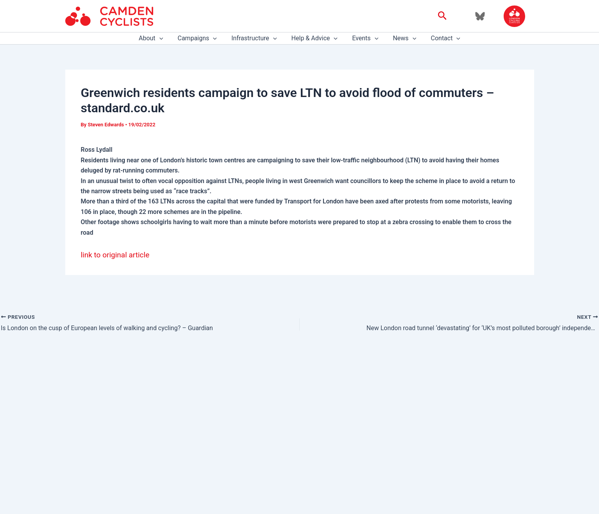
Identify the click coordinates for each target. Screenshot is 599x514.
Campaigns (201, 38)
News (400, 38)
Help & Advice (314, 38)
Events (363, 38)
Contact (439, 38)
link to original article (115, 254)
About (157, 38)
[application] (166, 38)
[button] (442, 16)
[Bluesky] (480, 16)
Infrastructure (256, 38)
